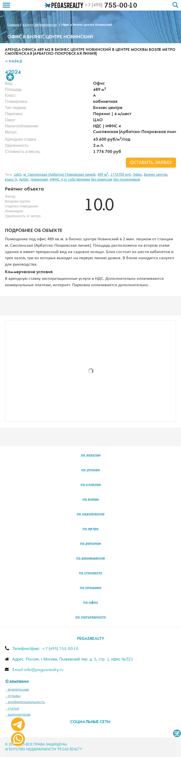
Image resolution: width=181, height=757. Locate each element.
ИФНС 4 (56, 179)
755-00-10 (110, 6)
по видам (90, 499)
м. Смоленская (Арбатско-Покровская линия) (59, 174)
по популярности (90, 617)
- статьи (12, 708)
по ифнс (90, 602)
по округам (90, 455)
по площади (90, 588)
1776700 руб (120, 174)
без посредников (126, 179)
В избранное (10, 77)
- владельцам (17, 689)
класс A (11, 179)
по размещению (90, 558)
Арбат (24, 179)
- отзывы (12, 696)
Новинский (39, 179)
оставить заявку (151, 163)
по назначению (90, 514)
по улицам (90, 470)
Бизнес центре (155, 174)
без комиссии (101, 179)
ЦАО (17, 174)
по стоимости (90, 573)
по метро (90, 529)
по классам (91, 485)
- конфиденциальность (25, 702)
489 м (102, 174)
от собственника (77, 179)
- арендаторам (18, 714)
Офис (137, 174)
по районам (90, 543)
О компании (17, 681)
